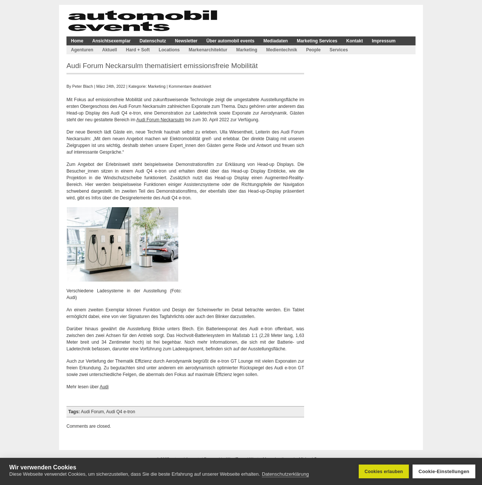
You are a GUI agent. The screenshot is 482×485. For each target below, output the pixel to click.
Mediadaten (275, 41)
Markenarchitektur (208, 49)
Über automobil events (230, 41)
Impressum (383, 41)
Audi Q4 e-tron (120, 411)
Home (77, 41)
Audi (104, 386)
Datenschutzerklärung (285, 474)
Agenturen (82, 49)
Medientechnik (281, 49)
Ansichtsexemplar (111, 41)
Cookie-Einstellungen (444, 471)
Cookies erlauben (384, 471)
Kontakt (354, 41)
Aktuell (109, 49)
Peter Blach (82, 86)
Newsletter (186, 41)
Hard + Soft (138, 49)
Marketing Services (317, 41)
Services (338, 49)
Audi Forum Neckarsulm (160, 119)
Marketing (246, 49)
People (313, 49)
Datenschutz (153, 41)
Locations (169, 49)
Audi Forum (92, 411)
